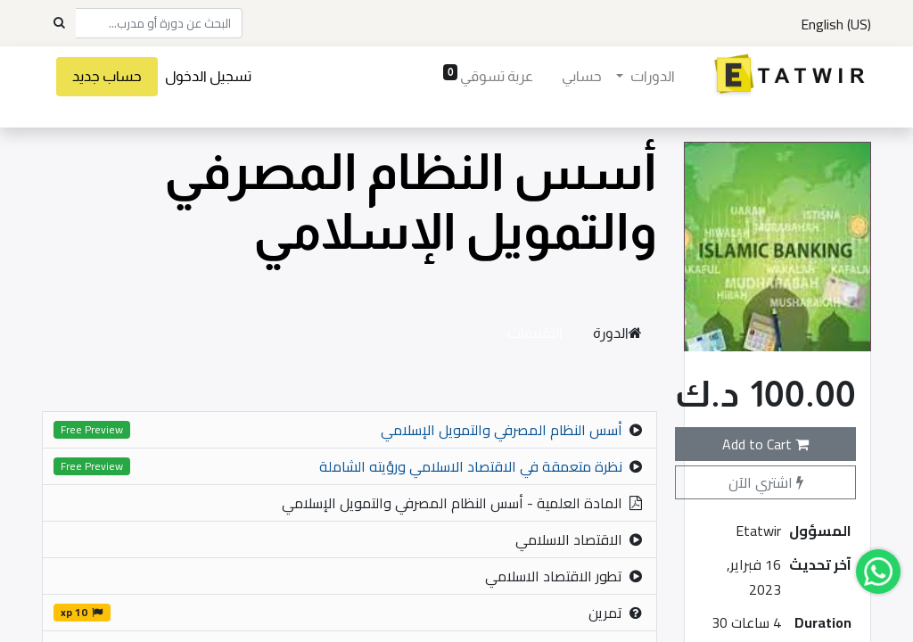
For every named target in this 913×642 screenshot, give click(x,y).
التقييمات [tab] (535, 333)
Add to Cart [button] (765, 444)
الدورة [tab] (617, 333)
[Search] (59, 23)
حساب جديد (107, 76)
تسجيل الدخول (208, 76)
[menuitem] (582, 76)
